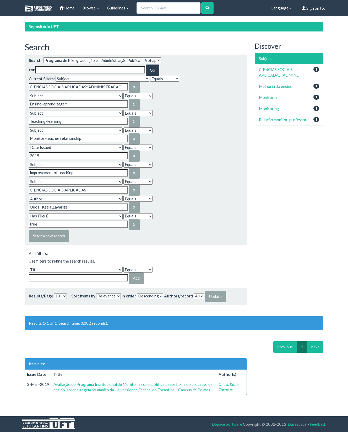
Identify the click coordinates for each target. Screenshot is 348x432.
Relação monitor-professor (283, 119)
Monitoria (268, 97)
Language (281, 8)
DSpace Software (227, 424)
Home (66, 8)
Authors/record (178, 296)
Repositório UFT (44, 26)
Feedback (318, 424)
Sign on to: (313, 8)
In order (129, 296)
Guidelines (118, 8)
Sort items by (83, 296)
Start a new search (49, 235)
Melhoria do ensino (275, 86)
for (32, 69)
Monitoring (269, 108)
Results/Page (41, 296)
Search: (35, 60)
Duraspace (297, 424)
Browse (90, 8)
